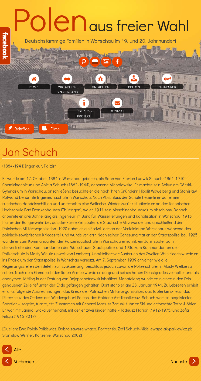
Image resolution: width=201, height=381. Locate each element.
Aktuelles (100, 86)
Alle (11, 349)
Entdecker (167, 86)
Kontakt (117, 110)
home (33, 86)
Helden (134, 86)
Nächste (184, 361)
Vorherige (18, 361)
